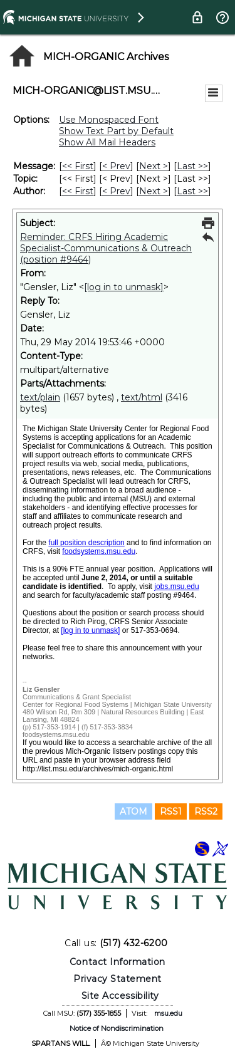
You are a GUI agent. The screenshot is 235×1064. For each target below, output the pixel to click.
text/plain (40, 397)
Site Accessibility (120, 995)
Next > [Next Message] (153, 166)
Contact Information (117, 962)
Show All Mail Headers (107, 142)
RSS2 (205, 811)
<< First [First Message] (77, 166)
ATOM (133, 811)
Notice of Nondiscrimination (117, 1028)
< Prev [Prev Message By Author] (116, 191)
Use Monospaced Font (109, 119)
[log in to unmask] (124, 287)
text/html (141, 397)
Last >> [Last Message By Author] (192, 191)
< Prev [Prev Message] (116, 166)
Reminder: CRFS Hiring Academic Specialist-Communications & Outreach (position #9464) (106, 248)
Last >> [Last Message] (192, 166)
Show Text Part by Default (116, 131)
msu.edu (168, 1013)
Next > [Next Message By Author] (153, 191)
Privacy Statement (117, 978)
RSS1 (171, 811)
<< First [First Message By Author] (77, 191)
